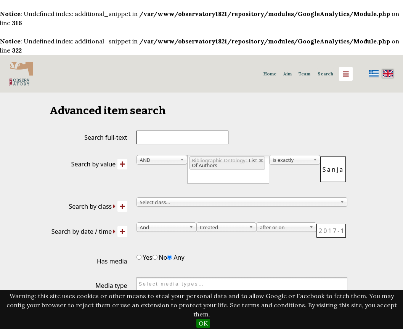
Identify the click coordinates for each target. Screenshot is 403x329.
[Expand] (114, 206)
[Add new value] (122, 164)
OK (203, 323)
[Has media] (138, 257)
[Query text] (333, 169)
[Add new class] (122, 206)
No (160, 257)
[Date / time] (331, 231)
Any (175, 257)
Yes (144, 257)
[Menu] (346, 74)
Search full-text (105, 137)
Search (325, 74)
